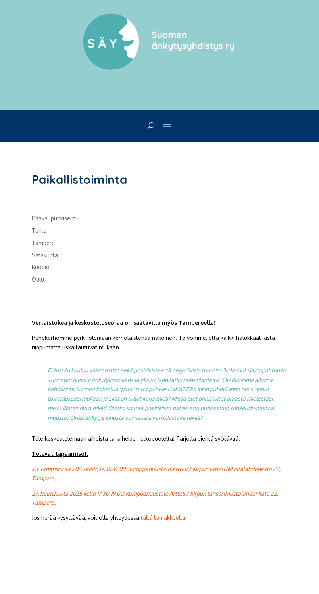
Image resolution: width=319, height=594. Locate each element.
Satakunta (45, 255)
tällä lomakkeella (163, 517)
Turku (39, 230)
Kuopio (41, 267)
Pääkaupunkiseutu (55, 218)
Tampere (43, 242)
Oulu (38, 279)
